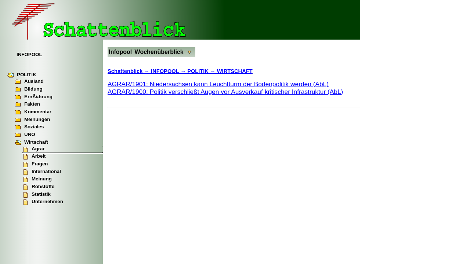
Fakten (27, 104)
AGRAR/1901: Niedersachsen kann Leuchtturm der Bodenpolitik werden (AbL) (218, 84)
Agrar (33, 149)
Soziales (29, 127)
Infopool (120, 52)
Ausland (29, 81)
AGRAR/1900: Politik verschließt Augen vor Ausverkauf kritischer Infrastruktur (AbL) (225, 91)
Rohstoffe (38, 187)
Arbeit (34, 156)
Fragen (35, 164)
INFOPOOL (29, 54)
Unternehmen (42, 202)
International (41, 172)
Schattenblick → (129, 71)
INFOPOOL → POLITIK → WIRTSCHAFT (202, 71)
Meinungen (32, 120)
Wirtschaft (31, 142)
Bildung (29, 89)
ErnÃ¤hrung (34, 97)
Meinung (37, 179)
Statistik (36, 194)
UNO (25, 135)
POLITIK (21, 75)
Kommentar (33, 112)
